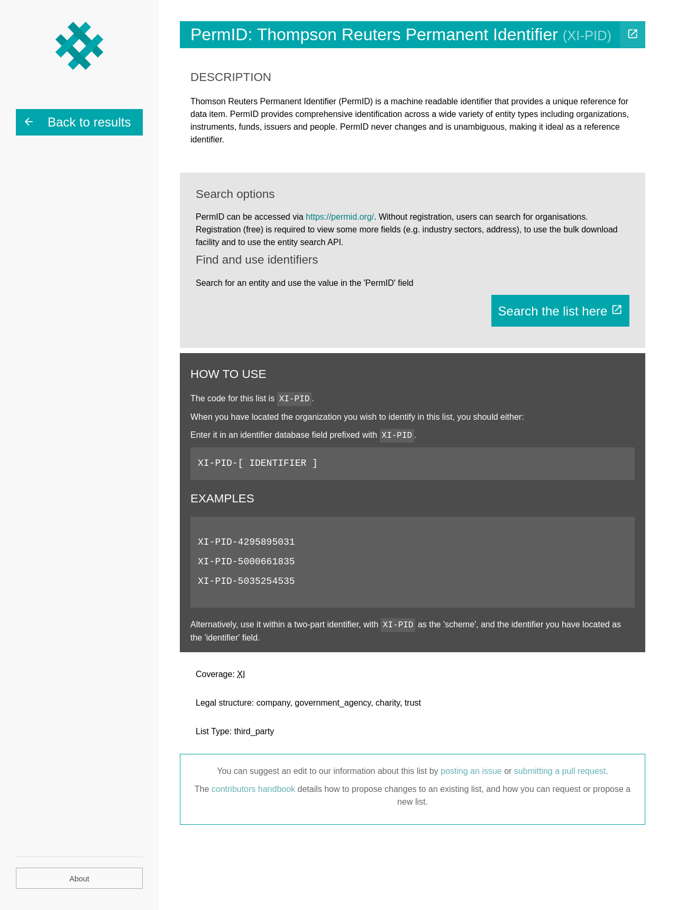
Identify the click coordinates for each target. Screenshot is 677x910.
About (79, 879)
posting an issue (471, 771)
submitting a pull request (560, 771)
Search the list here (560, 311)
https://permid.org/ (340, 216)
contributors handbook (253, 789)
